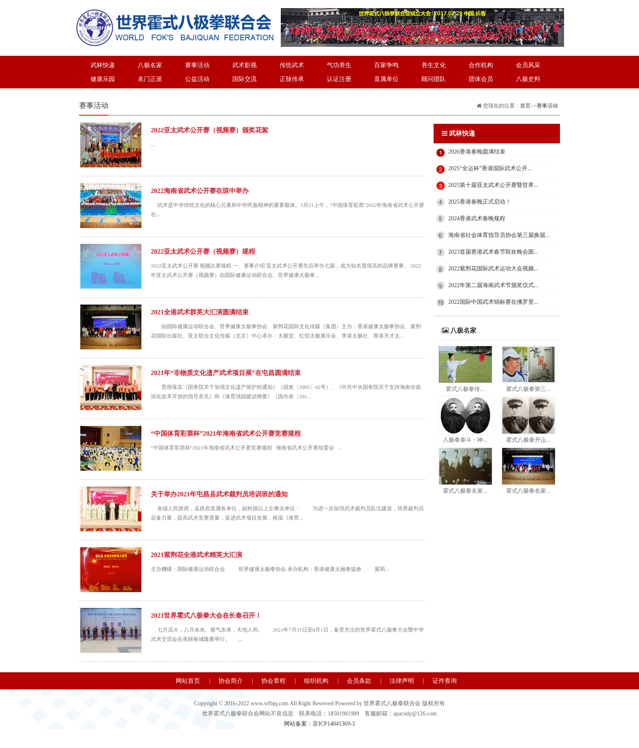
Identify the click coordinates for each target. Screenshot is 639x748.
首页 (525, 106)
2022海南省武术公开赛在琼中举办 (200, 190)
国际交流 (244, 79)
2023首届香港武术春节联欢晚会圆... (493, 252)
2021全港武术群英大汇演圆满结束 (200, 312)
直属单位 (386, 79)
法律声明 (402, 681)
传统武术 (292, 65)
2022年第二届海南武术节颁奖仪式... (493, 285)
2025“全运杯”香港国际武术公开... (490, 168)
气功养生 (339, 65)
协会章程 (273, 681)
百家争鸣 (386, 65)
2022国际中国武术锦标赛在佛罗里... (493, 302)
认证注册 (339, 79)
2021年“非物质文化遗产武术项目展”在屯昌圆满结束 (226, 372)
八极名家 (150, 65)
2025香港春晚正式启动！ (479, 202)
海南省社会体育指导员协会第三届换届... (499, 235)
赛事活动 (197, 65)
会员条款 (359, 681)
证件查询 (444, 681)
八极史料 (528, 79)
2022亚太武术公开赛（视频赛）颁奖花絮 (209, 130)
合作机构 (481, 65)
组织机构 (316, 681)
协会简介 (230, 681)
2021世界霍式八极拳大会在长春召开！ (206, 615)
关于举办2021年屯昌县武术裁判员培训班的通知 (219, 494)
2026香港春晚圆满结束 (476, 152)
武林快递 (102, 65)
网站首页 (188, 681)
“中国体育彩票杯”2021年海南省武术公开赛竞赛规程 (226, 433)
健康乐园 (102, 79)
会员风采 (528, 65)
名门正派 (150, 79)
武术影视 (244, 65)
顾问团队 (433, 79)
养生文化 (433, 65)
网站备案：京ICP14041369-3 (319, 724)
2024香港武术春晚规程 (476, 218)
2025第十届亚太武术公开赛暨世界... (493, 185)
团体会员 (481, 79)
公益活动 (197, 79)
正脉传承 (292, 79)
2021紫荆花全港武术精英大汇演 (196, 554)
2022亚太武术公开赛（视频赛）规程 (203, 251)
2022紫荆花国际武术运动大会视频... (493, 268)
